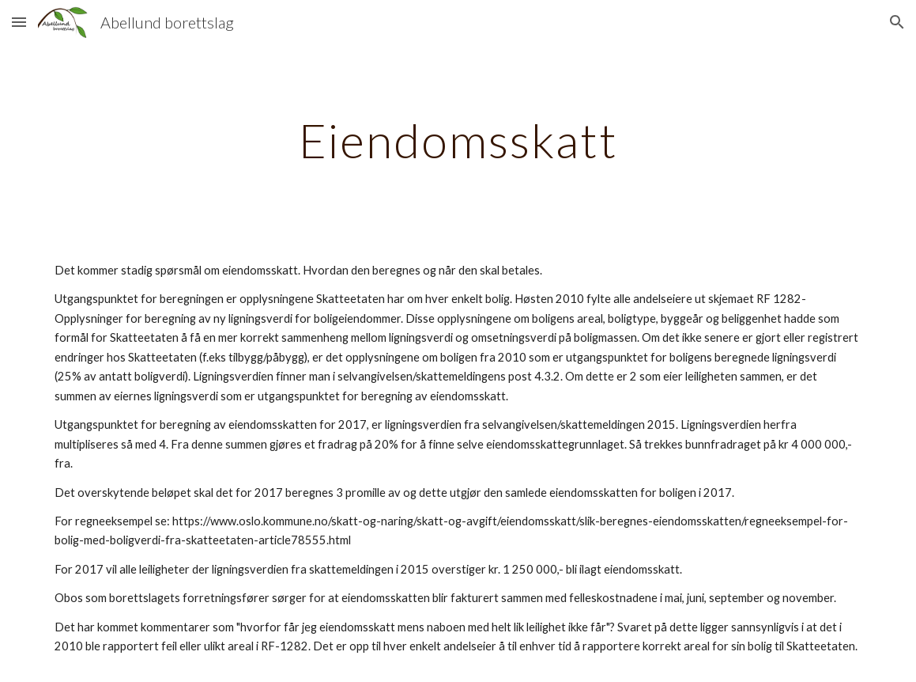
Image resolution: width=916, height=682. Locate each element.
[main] (457, 140)
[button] (19, 22)
